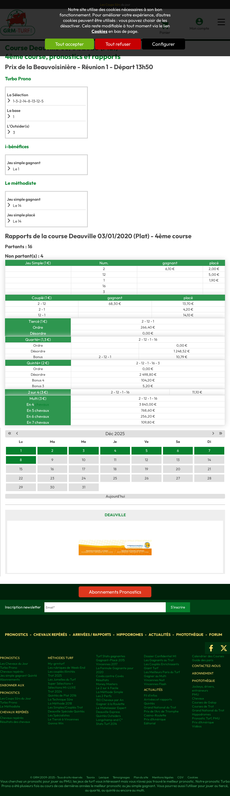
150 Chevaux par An (110, 700)
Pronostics (16, 634)
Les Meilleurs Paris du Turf (162, 672)
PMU (195, 694)
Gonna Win (56, 723)
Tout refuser (118, 44)
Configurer (164, 44)
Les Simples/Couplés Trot (65, 707)
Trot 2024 (55, 691)
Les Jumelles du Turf (62, 679)
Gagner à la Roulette (110, 704)
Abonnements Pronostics (115, 592)
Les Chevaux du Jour (14, 663)
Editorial (150, 723)
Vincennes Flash (155, 684)
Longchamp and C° (109, 720)
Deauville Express (108, 712)
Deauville (115, 514)
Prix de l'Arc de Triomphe (161, 711)
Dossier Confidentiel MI (160, 656)
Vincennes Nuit (154, 680)
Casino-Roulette (155, 715)
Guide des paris (202, 660)
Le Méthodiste (10, 706)
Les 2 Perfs (103, 696)
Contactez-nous (206, 666)
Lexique (104, 777)
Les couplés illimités (61, 671)
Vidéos (196, 726)
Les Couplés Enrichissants (161, 664)
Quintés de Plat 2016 (62, 695)
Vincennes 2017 (107, 664)
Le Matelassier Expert (111, 708)
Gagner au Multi (155, 676)
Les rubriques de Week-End (66, 667)
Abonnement (203, 673)
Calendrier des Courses (208, 656)
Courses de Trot (203, 706)
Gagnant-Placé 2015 (110, 660)
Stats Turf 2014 (106, 724)
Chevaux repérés (50, 634)
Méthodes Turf (60, 658)
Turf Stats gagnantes (110, 656)
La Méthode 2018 (60, 703)
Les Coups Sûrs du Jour (15, 698)
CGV (180, 777)
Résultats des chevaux (15, 722)
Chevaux (198, 698)
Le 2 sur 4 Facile (107, 688)
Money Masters (106, 684)
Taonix (90, 777)
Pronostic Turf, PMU (206, 718)
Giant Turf (151, 668)
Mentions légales (162, 777)
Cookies (99, 31)
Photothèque (189, 634)
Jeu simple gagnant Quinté (18, 675)
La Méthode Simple (109, 692)
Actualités (159, 634)
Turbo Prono (8, 667)
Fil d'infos (150, 695)
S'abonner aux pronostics (12, 689)
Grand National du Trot (160, 707)
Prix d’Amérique (203, 722)
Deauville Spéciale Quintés (66, 711)
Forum (215, 634)
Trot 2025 (55, 675)
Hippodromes (130, 634)
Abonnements (10, 679)
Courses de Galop (204, 702)
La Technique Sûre (60, 699)
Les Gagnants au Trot (159, 660)
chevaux (42, 404)
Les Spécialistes (58, 715)
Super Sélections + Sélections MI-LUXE (62, 685)
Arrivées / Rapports (92, 634)
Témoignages (121, 777)
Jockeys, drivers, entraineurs (203, 688)
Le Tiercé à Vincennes (63, 719)
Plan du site (141, 777)
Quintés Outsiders (108, 716)
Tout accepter (69, 44)
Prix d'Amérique (155, 719)
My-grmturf (56, 663)
